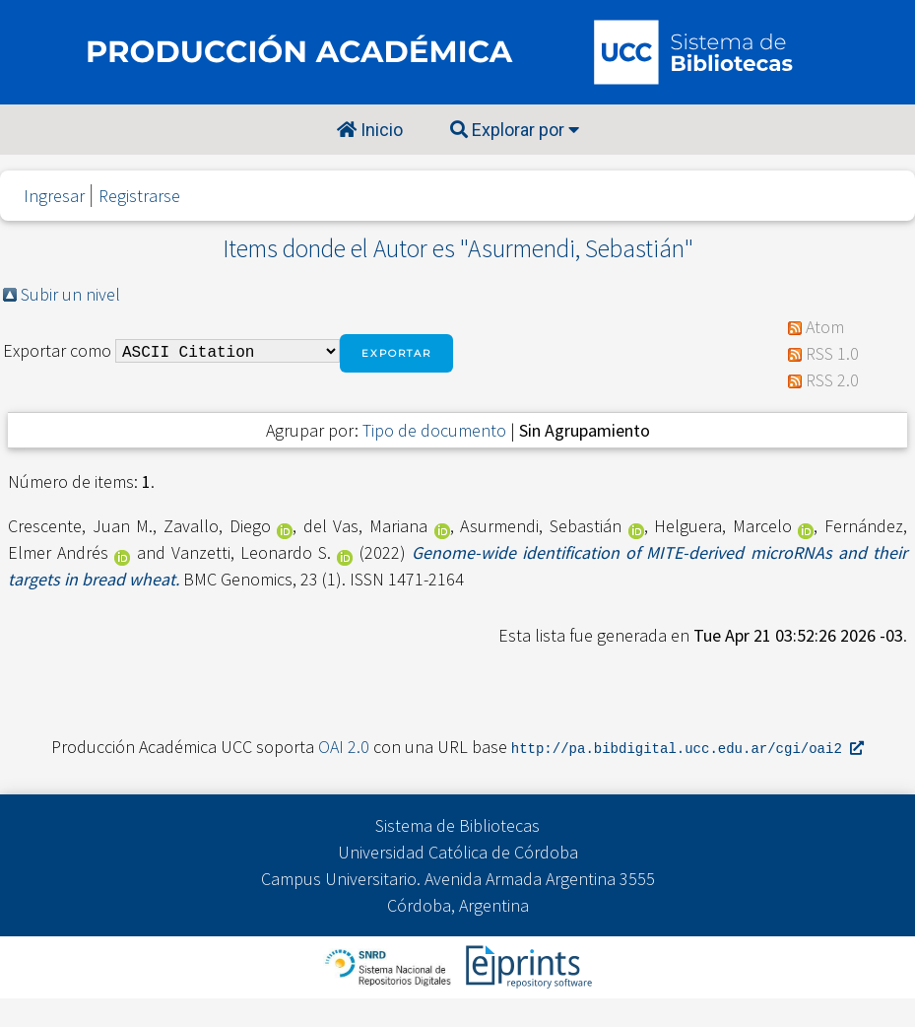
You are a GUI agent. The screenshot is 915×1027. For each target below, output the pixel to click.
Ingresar (54, 195)
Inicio (370, 129)
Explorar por (514, 129)
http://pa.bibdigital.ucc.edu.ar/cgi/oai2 (687, 747)
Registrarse (139, 195)
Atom (825, 326)
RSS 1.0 (832, 353)
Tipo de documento (434, 430)
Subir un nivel (70, 294)
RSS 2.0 (832, 380)
